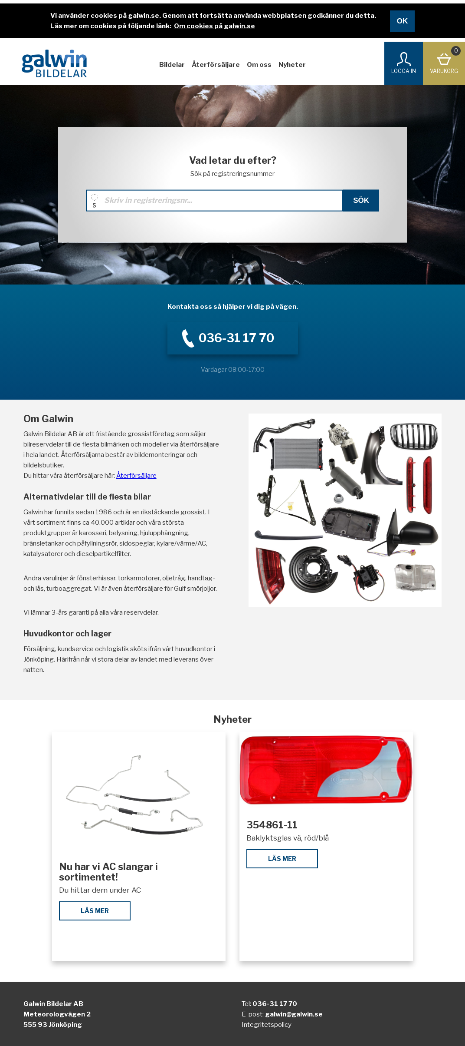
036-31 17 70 (274, 1004)
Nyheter (292, 65)
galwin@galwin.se (294, 1014)
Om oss (259, 65)
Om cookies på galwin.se (214, 26)
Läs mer (95, 910)
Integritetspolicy (266, 1025)
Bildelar (172, 65)
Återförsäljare (216, 65)
